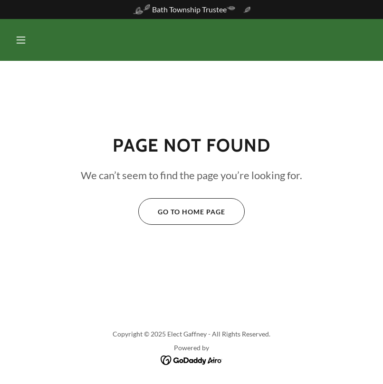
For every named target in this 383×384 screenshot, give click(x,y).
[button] (20, 39)
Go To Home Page (181, 211)
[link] (192, 359)
